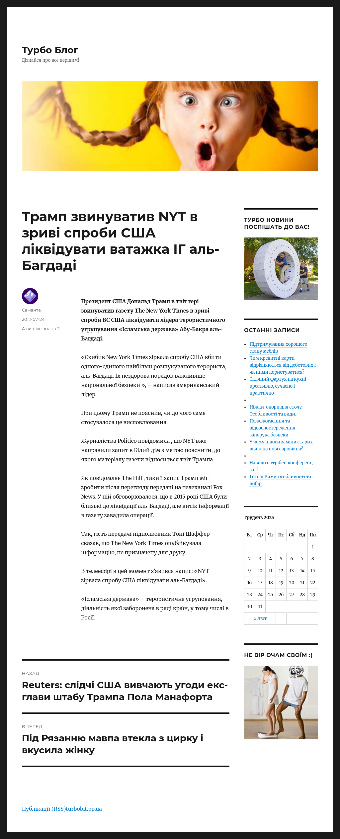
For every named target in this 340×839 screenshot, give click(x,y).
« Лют (260, 618)
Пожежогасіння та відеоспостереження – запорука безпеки (274, 428)
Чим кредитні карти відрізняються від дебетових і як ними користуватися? (282, 365)
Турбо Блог (50, 49)
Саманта (31, 310)
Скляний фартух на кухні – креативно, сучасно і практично (279, 386)
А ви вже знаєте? (41, 328)
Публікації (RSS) (44, 808)
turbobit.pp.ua (84, 808)
